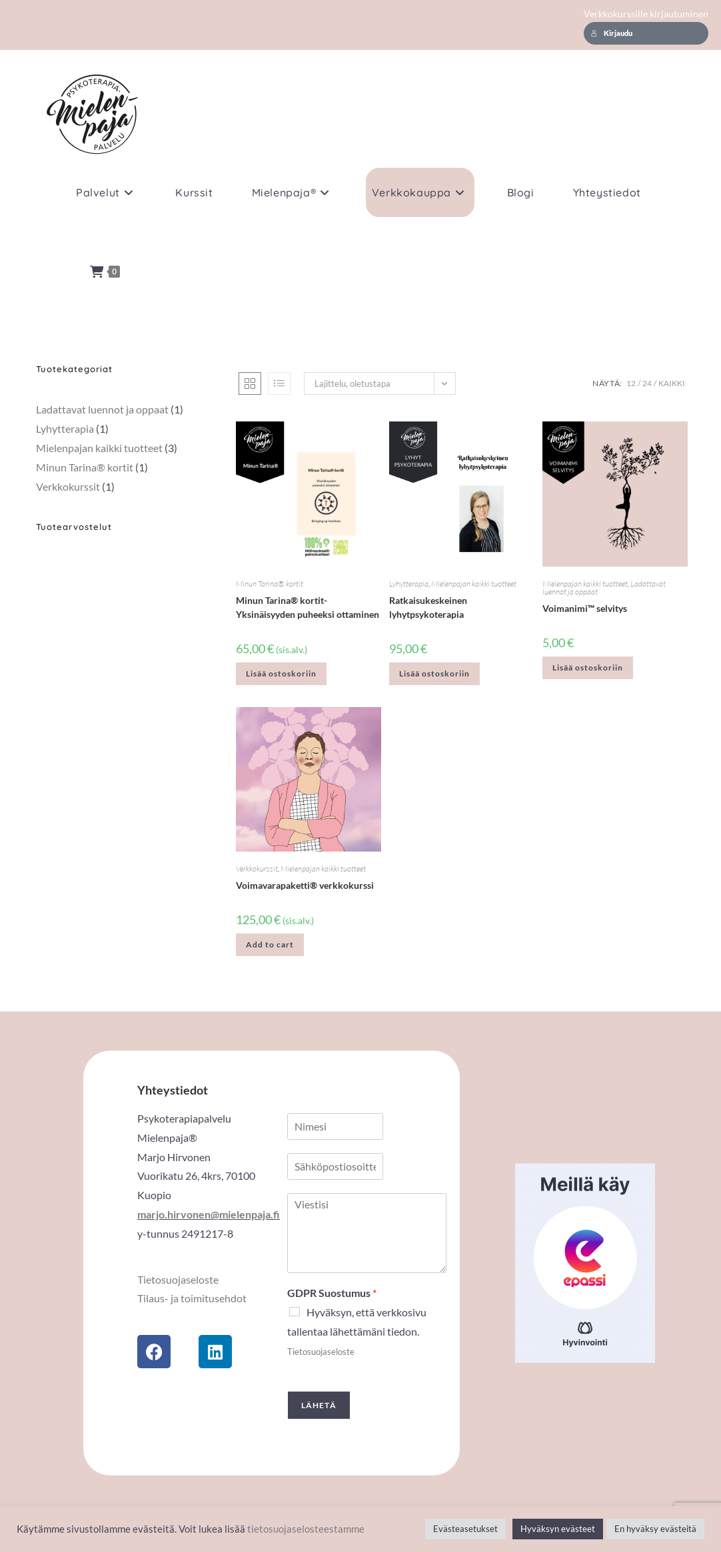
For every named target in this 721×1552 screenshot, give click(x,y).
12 (631, 383)
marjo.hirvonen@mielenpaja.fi (208, 1214)
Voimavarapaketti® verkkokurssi (305, 885)
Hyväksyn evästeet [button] (557, 1528)
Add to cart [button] (270, 944)
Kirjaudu (611, 33)
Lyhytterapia (408, 584)
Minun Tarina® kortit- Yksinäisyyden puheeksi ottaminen (307, 607)
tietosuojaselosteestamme (305, 1529)
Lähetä (319, 1405)
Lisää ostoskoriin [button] (281, 673)
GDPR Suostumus (331, 1292)
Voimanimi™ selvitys (584, 608)
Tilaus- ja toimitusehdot (192, 1298)
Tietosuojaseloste (178, 1279)
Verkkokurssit (257, 869)
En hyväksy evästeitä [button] (655, 1528)
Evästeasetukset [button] (465, 1528)
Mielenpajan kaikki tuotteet (473, 584)
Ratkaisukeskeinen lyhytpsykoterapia (428, 607)
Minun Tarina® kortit (269, 584)
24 (647, 383)
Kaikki (671, 383)
